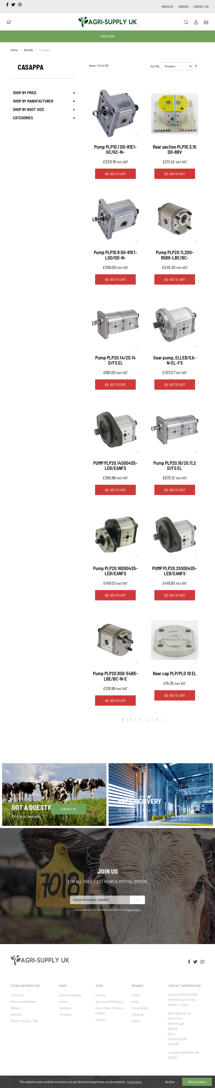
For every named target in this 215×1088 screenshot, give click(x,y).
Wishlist (168, 6)
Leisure (63, 1001)
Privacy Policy (133, 909)
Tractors (101, 1020)
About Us (16, 1014)
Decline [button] (170, 1082)
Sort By (155, 66)
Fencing (100, 995)
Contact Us (201, 6)
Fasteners (65, 1014)
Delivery (15, 1008)
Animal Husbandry (70, 995)
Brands (28, 50)
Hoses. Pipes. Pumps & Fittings (109, 1010)
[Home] (8, 21)
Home (14, 50)
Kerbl (135, 1001)
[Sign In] (196, 22)
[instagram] (20, 4)
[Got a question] (54, 794)
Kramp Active (140, 1008)
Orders (184, 6)
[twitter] (13, 4)
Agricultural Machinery (109, 1001)
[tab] (43, 92)
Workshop (65, 1008)
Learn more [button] (134, 1082)
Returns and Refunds (24, 1001)
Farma (136, 995)
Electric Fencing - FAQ (24, 1021)
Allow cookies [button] (197, 1082)
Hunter (136, 1021)
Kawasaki (138, 1014)
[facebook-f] (7, 4)
